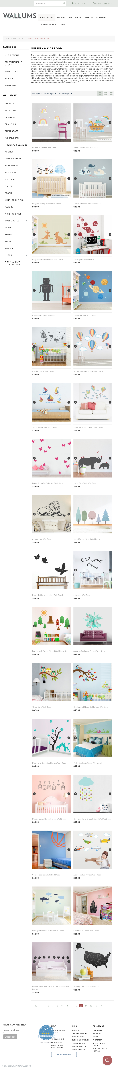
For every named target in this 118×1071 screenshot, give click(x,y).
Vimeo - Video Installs (99, 1044)
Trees (8, 241)
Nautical (10, 179)
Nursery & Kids (13, 214)
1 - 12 (34, 1005)
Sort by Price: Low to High (44, 93)
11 (72, 1005)
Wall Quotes (12, 220)
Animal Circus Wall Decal (43, 371)
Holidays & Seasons (16, 145)
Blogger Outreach (80, 1040)
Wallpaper (75, 17)
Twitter (96, 1037)
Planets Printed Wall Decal (84, 315)
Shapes (9, 227)
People (8, 193)
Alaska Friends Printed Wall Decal (87, 203)
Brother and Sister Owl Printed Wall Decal (91, 707)
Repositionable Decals (13, 63)
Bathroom (11, 110)
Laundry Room (13, 158)
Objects (9, 186)
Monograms (12, 165)
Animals (9, 103)
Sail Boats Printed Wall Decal (44, 427)
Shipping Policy (79, 1046)
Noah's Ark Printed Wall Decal (86, 147)
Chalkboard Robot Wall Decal (44, 315)
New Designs (12, 55)
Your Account (57, 1039)
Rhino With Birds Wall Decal (85, 483)
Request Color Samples (58, 1031)
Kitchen (9, 151)
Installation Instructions (57, 1046)
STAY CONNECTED (14, 1024)
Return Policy (78, 1043)
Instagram (97, 1030)
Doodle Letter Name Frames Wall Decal (49, 819)
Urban (8, 255)
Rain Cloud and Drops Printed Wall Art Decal (92, 819)
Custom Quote (48, 24)
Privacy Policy (78, 1049)
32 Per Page (65, 93)
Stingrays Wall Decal (82, 595)
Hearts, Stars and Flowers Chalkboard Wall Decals (50, 988)
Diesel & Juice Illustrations (12, 263)
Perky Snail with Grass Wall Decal (87, 763)
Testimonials (78, 1037)
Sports (9, 234)
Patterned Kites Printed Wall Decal (88, 427)
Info (62, 24)
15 (91, 1005)
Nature (9, 207)
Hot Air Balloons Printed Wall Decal (88, 371)
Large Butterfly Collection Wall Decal (47, 483)
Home (7, 39)
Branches (10, 124)
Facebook (97, 1033)
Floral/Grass (12, 138)
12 (76, 1005)
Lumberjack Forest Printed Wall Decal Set (49, 651)
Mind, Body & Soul (15, 200)
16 (96, 1005)
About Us (76, 1030)
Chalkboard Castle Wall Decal (86, 930)
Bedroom (10, 117)
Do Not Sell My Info (64, 1054)
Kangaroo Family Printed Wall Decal (47, 259)
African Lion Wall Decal (42, 539)
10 (67, 1005)
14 (86, 1005)
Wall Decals (47, 17)
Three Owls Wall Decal (41, 707)
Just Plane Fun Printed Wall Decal (87, 874)
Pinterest (97, 1040)
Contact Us (56, 1042)
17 (101, 1005)
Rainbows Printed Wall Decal (44, 147)
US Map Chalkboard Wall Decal (86, 986)
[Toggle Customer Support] (107, 1060)
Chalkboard (12, 131)
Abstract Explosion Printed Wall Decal (89, 651)
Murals (61, 17)
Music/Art (10, 172)
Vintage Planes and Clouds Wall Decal (48, 930)
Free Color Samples (96, 17)
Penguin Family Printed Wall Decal (46, 203)
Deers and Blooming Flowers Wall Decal (49, 763)
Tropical (10, 248)
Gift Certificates (79, 1033)
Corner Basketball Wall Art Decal (46, 874)
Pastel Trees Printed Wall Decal (86, 539)
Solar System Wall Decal (83, 259)
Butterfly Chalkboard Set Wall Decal (47, 595)
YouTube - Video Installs (100, 1050)
